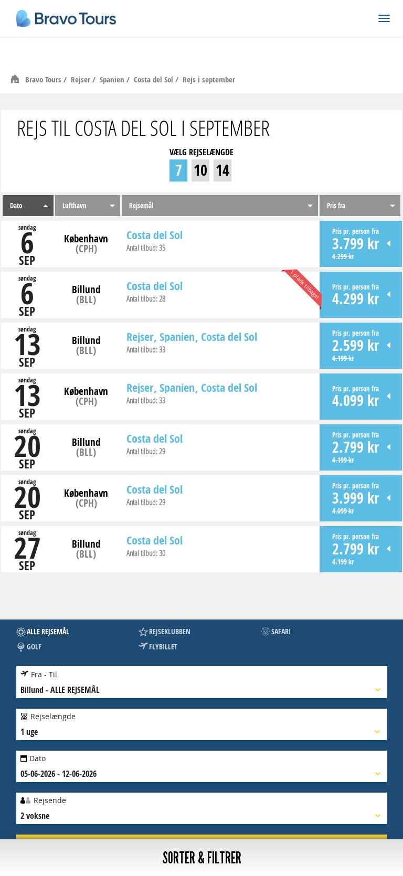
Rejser (81, 79)
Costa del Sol (154, 79)
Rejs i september (209, 79)
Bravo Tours (44, 79)
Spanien (113, 79)
